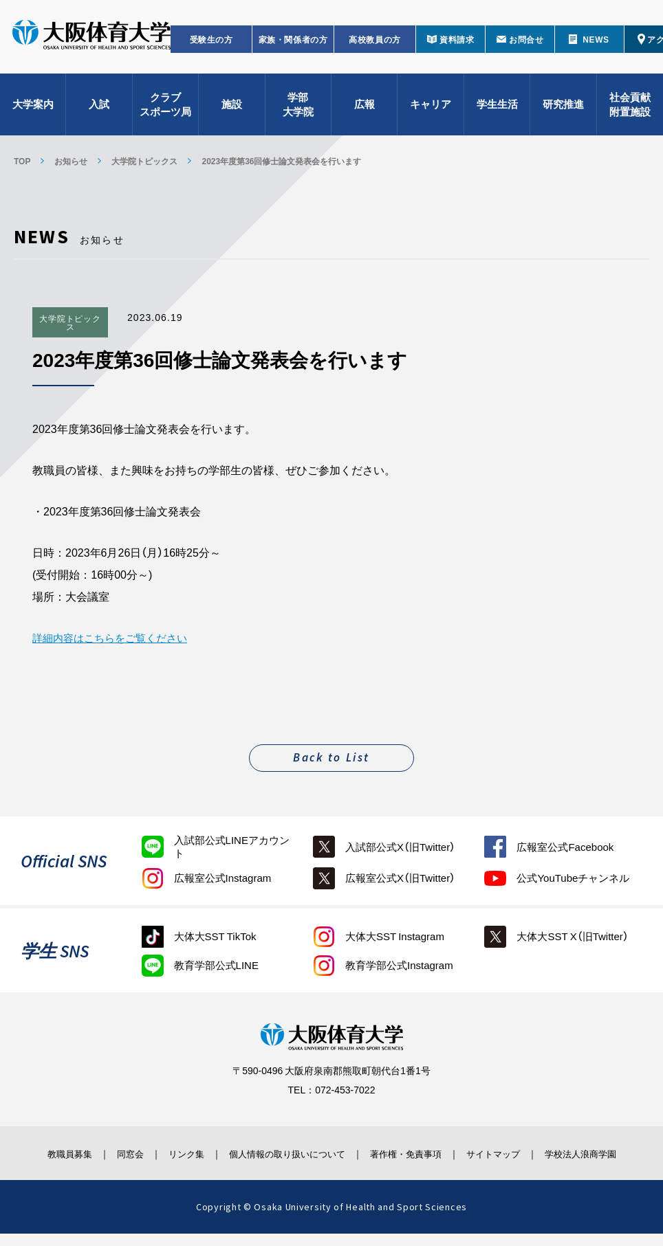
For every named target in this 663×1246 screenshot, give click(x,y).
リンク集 (176, 1152)
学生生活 (497, 110)
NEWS (596, 45)
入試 (99, 110)
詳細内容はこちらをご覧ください (114, 637)
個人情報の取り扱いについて (286, 1152)
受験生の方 (211, 45)
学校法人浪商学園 (598, 1158)
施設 (231, 110)
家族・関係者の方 (293, 45)
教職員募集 (48, 1152)
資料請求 (456, 45)
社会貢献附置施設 (630, 110)
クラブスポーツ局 (165, 110)
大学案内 (33, 110)
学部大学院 (298, 110)
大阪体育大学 (91, 42)
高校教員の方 (375, 45)
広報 (364, 110)
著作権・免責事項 (414, 1152)
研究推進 (563, 110)
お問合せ (526, 45)
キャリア (430, 110)
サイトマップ (508, 1152)
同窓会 (114, 1152)
